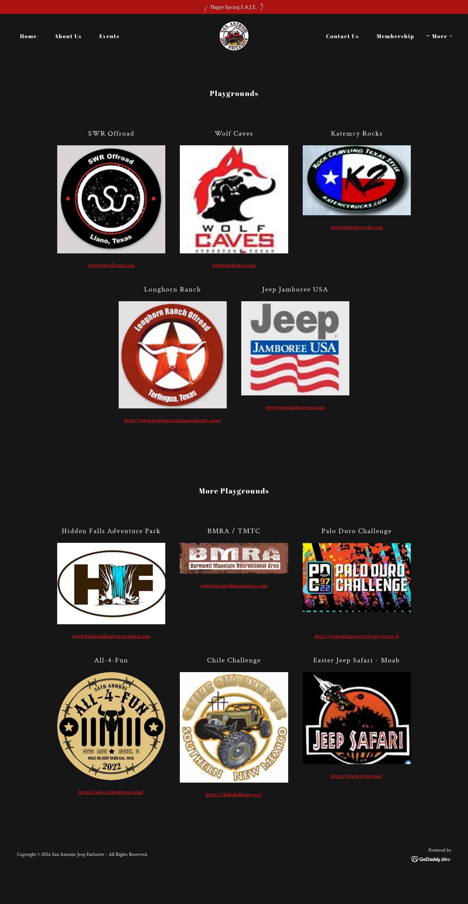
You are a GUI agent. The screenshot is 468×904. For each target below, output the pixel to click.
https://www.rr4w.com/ (357, 776)
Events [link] (109, 36)
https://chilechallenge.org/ (234, 794)
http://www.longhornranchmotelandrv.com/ (172, 420)
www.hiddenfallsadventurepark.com (111, 636)
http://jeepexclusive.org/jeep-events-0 (357, 636)
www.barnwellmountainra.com (233, 585)
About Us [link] (68, 36)
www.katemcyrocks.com (357, 227)
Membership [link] (395, 36)
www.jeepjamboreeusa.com (295, 407)
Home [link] (28, 36)
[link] (234, 35)
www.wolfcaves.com (234, 265)
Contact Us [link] (342, 36)
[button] (440, 36)
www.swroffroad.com (111, 265)
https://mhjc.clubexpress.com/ (111, 792)
